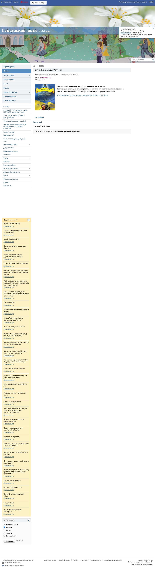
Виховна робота (9, 165)
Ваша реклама (96, 560)
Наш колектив (9, 75)
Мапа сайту (84, 560)
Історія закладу (9, 132)
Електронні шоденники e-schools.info (140, 562)
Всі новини (39, 117)
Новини (6, 71)
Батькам (6, 162)
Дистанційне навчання (11, 172)
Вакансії (6, 182)
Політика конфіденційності (113, 560)
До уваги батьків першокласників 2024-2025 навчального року (15, 111)
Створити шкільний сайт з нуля (142, 564)
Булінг (5, 175)
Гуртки (6, 88)
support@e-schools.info (12, 562)
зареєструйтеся (126, 32)
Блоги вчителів (10, 101)
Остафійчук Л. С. (46, 77)
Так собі (8, 533)
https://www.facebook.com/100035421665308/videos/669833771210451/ (82, 95)
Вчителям (7, 155)
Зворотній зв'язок (10, 92)
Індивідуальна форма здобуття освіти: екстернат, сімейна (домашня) (14, 126)
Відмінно (8, 527)
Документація (8, 148)
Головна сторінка (50, 560)
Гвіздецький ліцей (19, 30)
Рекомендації (8, 135)
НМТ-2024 (7, 186)
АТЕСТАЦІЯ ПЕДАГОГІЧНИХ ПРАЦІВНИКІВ (14, 116)
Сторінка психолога (10, 179)
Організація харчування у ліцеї (14, 121)
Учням (5, 158)
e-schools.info (28, 560)
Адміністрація (9, 67)
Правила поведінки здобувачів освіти (14, 140)
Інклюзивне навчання (11, 169)
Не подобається (10, 536)
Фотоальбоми (9, 79)
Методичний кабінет (10, 144)
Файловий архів (10, 96)
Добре (7, 530)
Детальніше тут (9, 226)
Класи (6, 84)
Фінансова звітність (10, 151)
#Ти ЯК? (6, 107)
